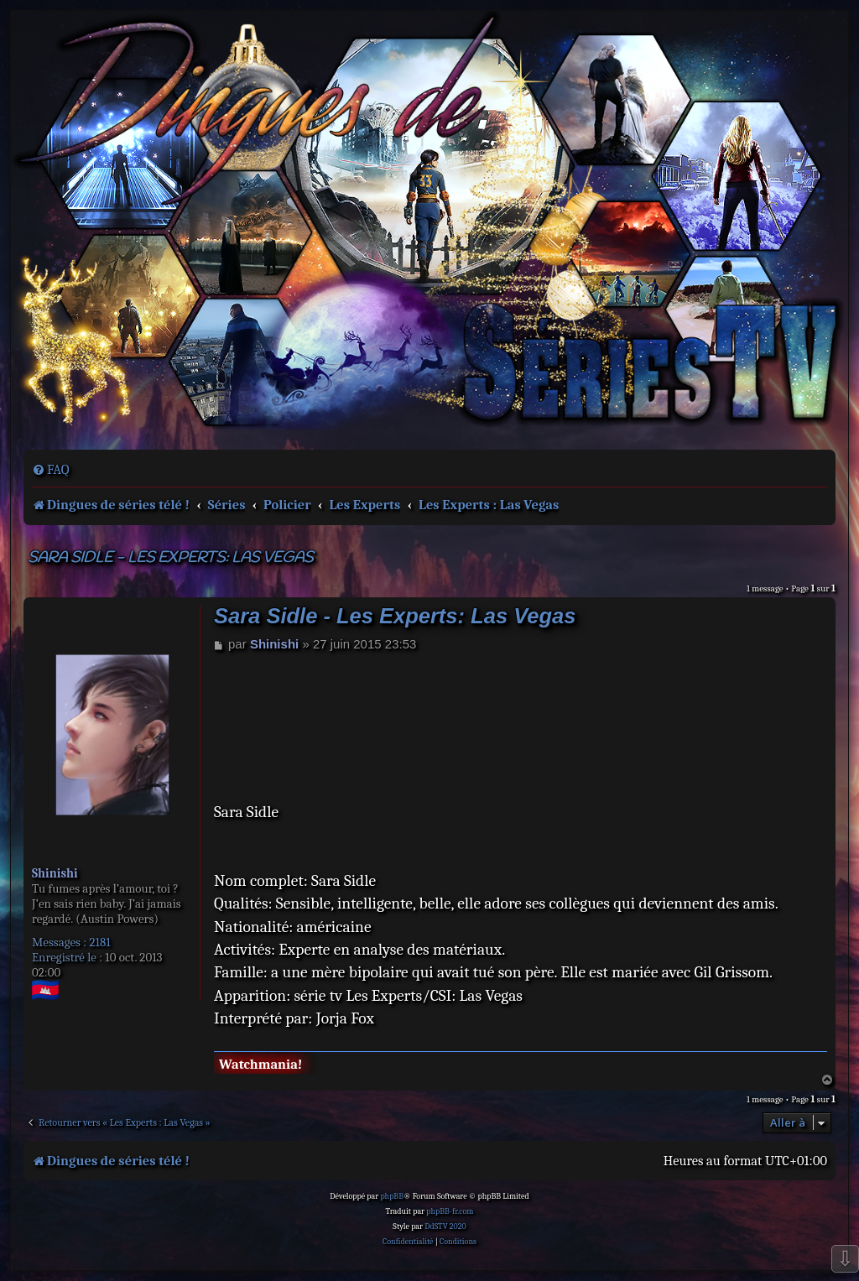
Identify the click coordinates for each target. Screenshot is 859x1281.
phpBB (391, 1196)
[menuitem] (51, 470)
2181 (99, 942)
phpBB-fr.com (449, 1211)
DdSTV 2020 (445, 1226)
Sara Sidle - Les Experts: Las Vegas (170, 558)
